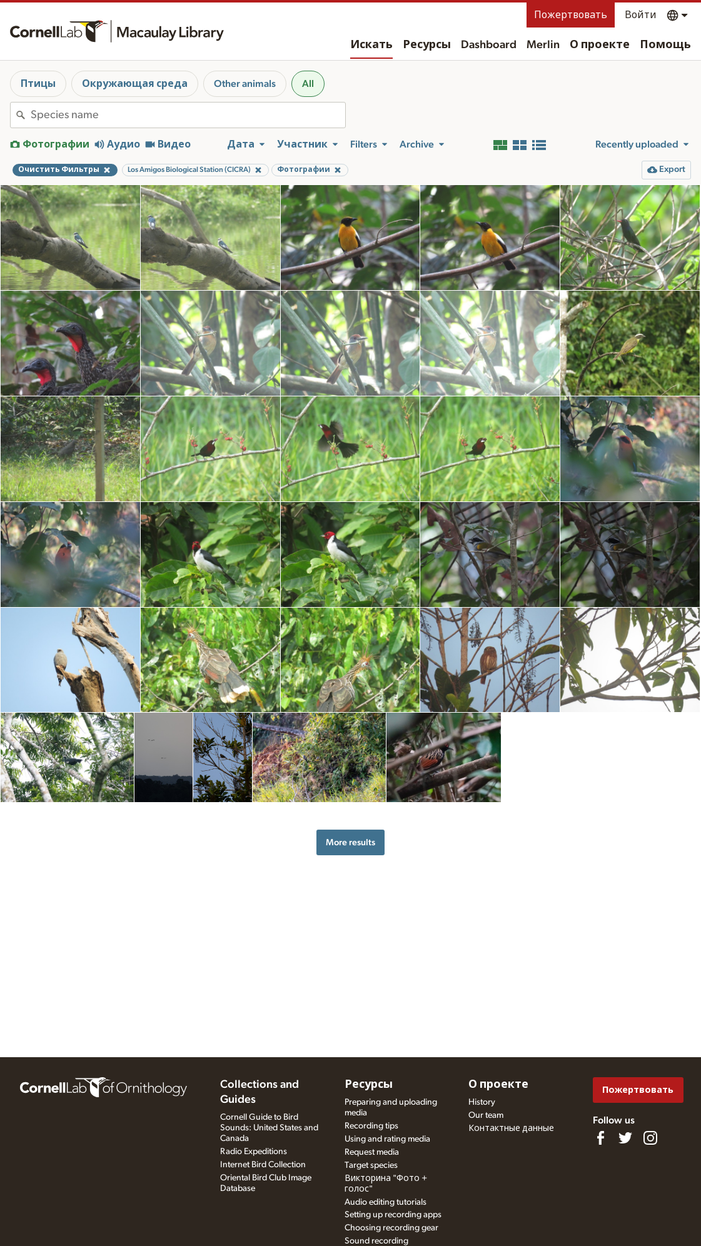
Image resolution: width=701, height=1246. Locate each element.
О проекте (600, 45)
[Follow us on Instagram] (650, 1137)
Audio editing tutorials (385, 1202)
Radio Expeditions (253, 1151)
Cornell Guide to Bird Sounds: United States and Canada (269, 1128)
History (481, 1102)
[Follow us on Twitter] (625, 1137)
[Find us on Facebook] (600, 1137)
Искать (371, 45)
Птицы (38, 84)
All (308, 84)
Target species (371, 1165)
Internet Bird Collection (263, 1164)
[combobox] (188, 115)
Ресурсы (427, 45)
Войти (641, 15)
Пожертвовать (570, 15)
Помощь (665, 45)
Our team (485, 1115)
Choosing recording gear (391, 1227)
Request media (372, 1152)
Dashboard (489, 45)
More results (350, 842)
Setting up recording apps (393, 1214)
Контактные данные (511, 1128)
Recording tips (371, 1126)
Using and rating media (387, 1139)
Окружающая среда (135, 84)
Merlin (543, 45)
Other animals (245, 84)
